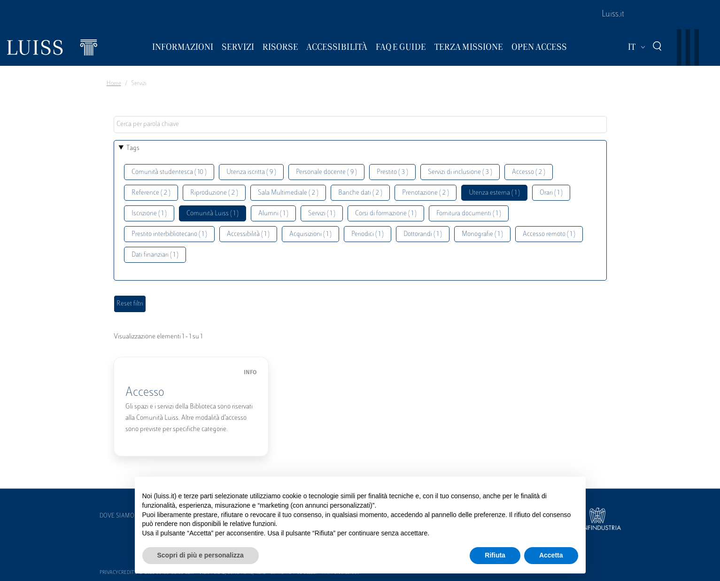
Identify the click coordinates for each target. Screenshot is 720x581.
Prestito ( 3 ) (392, 172)
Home (114, 83)
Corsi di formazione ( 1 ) (386, 213)
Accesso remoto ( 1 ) (549, 234)
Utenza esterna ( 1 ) (494, 192)
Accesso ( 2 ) (528, 172)
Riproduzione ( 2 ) (214, 192)
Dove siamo (117, 516)
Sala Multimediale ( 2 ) (288, 192)
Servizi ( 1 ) (321, 213)
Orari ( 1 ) (551, 192)
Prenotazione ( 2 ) (425, 192)
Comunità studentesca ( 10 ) (169, 172)
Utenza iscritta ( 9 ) (251, 172)
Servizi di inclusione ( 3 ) (460, 172)
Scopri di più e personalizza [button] (200, 555)
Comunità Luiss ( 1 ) (212, 213)
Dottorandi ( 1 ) (422, 234)
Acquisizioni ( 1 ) (310, 234)
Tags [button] (132, 148)
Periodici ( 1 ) (367, 234)
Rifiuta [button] (495, 555)
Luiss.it (613, 14)
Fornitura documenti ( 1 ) (468, 213)
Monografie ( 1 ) (482, 234)
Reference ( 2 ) (151, 192)
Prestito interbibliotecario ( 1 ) (169, 234)
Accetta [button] (551, 555)
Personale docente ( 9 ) (326, 172)
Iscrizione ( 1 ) (149, 213)
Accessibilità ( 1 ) (248, 234)
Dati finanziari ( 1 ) (155, 255)
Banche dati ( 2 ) (360, 192)
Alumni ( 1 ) (273, 213)
